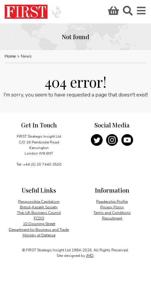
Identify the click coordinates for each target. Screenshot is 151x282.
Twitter (97, 140)
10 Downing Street (39, 223)
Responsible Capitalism (39, 201)
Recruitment (112, 218)
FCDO (39, 218)
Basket (112, 12)
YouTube (127, 140)
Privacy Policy (112, 207)
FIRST (26, 12)
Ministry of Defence (39, 235)
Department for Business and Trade (39, 229)
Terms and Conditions (112, 212)
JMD (90, 255)
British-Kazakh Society (39, 207)
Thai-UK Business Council (39, 212)
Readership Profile (112, 201)
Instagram (112, 140)
